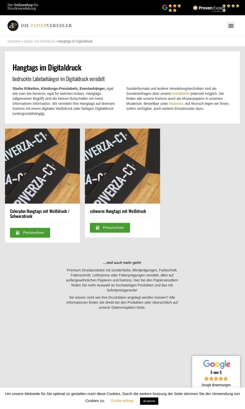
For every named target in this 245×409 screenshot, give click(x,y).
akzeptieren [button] (149, 401)
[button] (231, 26)
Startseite (14, 41)
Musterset (176, 104)
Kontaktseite (181, 94)
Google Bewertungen (216, 385)
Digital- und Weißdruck (39, 41)
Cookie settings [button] (122, 400)
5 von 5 (216, 372)
